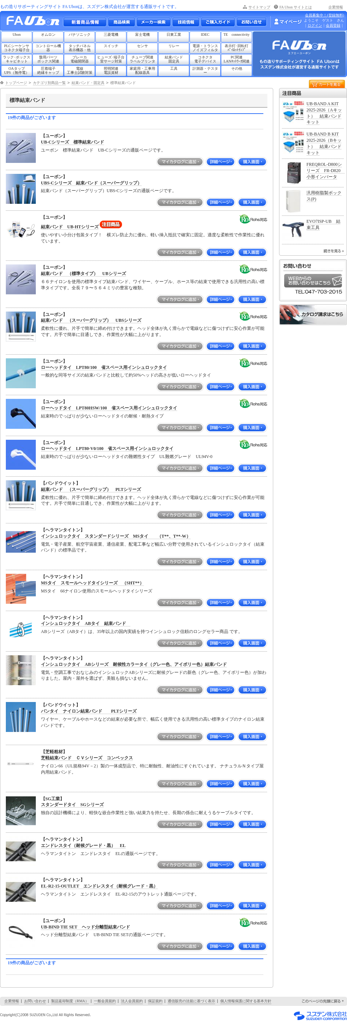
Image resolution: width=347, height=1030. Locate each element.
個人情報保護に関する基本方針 (245, 1001)
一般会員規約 (105, 1001)
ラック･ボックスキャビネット (16, 59)
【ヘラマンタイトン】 (63, 530)
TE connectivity (237, 35)
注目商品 (313, 93)
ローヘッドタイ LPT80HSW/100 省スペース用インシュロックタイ (109, 408)
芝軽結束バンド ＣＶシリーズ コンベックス (87, 757)
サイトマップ (259, 7)
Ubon (16, 35)
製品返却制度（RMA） (70, 1001)
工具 (174, 68)
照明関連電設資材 (111, 70)
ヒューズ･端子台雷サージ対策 (111, 59)
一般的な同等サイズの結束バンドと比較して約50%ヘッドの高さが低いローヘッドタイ (126, 375)
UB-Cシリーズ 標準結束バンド (72, 142)
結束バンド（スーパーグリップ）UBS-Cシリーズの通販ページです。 (108, 190)
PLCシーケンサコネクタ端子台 (17, 48)
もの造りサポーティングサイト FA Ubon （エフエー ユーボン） (35, 22)
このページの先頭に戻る (323, 1001)
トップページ (16, 83)
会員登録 (333, 25)
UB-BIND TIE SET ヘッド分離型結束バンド (85, 927)
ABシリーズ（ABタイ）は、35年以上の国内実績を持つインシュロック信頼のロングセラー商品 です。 (142, 631)
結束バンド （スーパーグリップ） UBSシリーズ (91, 320)
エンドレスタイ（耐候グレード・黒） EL (83, 845)
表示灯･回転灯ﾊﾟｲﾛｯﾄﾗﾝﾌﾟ (236, 48)
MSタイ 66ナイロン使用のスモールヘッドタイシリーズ (96, 591)
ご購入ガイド (218, 21)
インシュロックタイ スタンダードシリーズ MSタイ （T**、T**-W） (116, 536)
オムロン (48, 35)
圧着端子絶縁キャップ (48, 70)
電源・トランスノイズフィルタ (205, 48)
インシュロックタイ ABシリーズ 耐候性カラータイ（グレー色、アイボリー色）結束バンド (134, 664)
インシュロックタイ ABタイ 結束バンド (85, 623)
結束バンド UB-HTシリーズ (70, 226)
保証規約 (155, 1001)
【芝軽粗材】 (54, 751)
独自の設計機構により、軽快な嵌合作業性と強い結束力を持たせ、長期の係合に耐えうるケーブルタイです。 (148, 812)
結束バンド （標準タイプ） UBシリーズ (83, 273)
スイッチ (111, 46)
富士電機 (142, 35)
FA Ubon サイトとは (295, 7)
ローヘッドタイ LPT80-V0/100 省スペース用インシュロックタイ (107, 448)
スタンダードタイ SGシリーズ (72, 804)
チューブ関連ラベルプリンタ (142, 59)
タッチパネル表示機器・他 (80, 48)
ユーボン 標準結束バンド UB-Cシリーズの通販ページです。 (103, 150)
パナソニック (80, 35)
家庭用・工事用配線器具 (142, 70)
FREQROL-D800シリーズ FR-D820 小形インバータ (325, 170)
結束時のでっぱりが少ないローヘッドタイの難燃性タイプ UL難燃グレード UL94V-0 (127, 456)
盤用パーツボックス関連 (48, 59)
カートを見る (327, 83)
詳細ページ (221, 162)
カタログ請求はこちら (313, 314)
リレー (173, 46)
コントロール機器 (48, 48)
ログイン (315, 25)
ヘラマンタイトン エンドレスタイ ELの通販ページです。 (100, 853)
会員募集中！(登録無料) (324, 15)
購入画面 (252, 162)
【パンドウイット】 (60, 483)
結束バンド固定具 (174, 59)
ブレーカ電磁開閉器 (79, 59)
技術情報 (185, 21)
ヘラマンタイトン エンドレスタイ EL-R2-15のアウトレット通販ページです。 (120, 894)
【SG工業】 (52, 798)
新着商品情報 (84, 21)
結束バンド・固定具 (88, 83)
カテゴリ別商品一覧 (49, 83)
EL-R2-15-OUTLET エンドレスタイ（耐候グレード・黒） (99, 886)
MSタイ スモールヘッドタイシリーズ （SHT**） (92, 582)
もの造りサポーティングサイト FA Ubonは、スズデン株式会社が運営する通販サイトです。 (89, 6)
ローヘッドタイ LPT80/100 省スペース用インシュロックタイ (104, 367)
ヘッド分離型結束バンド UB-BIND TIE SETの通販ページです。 (104, 934)
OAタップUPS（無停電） (16, 70)
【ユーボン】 (54, 135)
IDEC (205, 35)
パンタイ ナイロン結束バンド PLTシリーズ (89, 711)
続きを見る (334, 251)
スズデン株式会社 (320, 1015)
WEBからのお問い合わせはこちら (313, 280)
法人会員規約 (132, 1001)
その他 (236, 68)
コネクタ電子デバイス (205, 59)
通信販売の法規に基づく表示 (191, 1001)
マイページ (287, 21)
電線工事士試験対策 (79, 70)
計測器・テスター (205, 70)
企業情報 (335, 7)
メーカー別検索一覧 (153, 21)
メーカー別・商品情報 (121, 21)
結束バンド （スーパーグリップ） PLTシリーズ (91, 489)
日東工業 (174, 35)
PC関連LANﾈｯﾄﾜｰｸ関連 (236, 59)
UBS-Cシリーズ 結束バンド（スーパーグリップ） (91, 183)
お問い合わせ (251, 21)
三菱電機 (111, 35)
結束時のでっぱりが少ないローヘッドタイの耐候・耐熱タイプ (102, 416)
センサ (142, 46)
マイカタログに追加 (180, 162)
